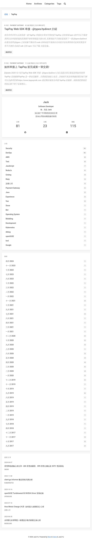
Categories (49, 4)
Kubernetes (9, 483)
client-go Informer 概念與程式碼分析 (18, 480)
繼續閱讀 (9, 52)
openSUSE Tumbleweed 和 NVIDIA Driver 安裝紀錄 (24, 493)
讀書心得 (7, 510)
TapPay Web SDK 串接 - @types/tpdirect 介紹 (30, 29)
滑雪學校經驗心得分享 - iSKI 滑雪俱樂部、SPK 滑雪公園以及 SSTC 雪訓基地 (34, 466)
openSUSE (8, 496)
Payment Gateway (17, 25)
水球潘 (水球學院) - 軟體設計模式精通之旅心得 (22, 520)
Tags (59, 4)
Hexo (49, 537)
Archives (38, 4)
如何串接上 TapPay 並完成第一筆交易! (26, 66)
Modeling (8, 523)
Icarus (55, 537)
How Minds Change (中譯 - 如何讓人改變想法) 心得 (24, 507)
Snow (6, 469)
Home (29, 4)
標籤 (6, 14)
